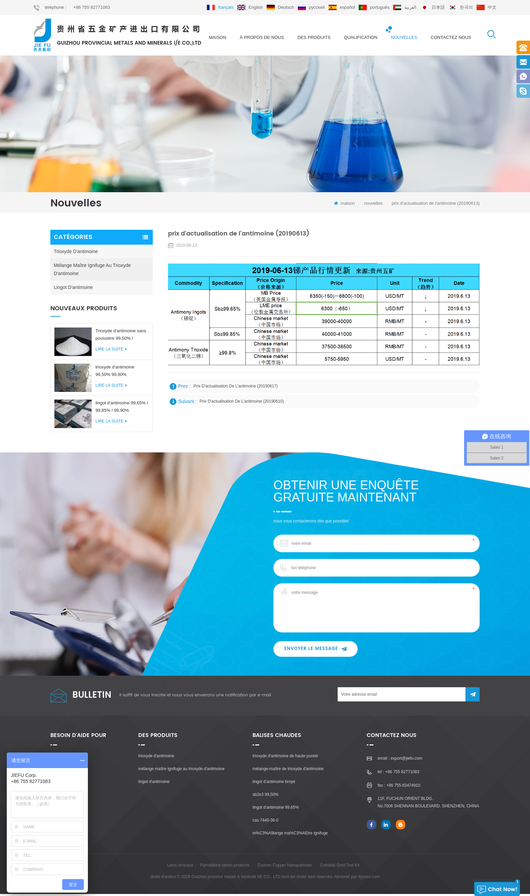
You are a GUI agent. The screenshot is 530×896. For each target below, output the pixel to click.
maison (217, 37)
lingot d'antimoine (73, 289)
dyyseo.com (369, 878)
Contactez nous (451, 37)
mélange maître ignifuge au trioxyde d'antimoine (92, 271)
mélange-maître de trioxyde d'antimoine (287, 770)
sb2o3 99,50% (265, 796)
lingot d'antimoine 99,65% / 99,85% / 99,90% (121, 408)
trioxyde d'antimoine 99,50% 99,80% (114, 372)
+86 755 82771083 (91, 7)
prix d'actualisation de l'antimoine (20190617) (236, 388)
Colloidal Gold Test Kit (339, 867)
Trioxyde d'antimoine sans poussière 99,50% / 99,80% (120, 337)
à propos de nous (262, 37)
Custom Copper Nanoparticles (285, 867)
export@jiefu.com (407, 760)
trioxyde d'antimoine (76, 253)
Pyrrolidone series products (224, 867)
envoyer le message (315, 650)
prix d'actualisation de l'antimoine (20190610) (242, 403)
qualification (361, 37)
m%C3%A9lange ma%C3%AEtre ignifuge (290, 835)
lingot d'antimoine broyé (273, 783)
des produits (314, 37)
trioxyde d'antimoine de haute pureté (285, 758)
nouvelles (404, 37)
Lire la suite (111, 351)
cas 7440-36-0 (265, 822)
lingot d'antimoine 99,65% (275, 809)
